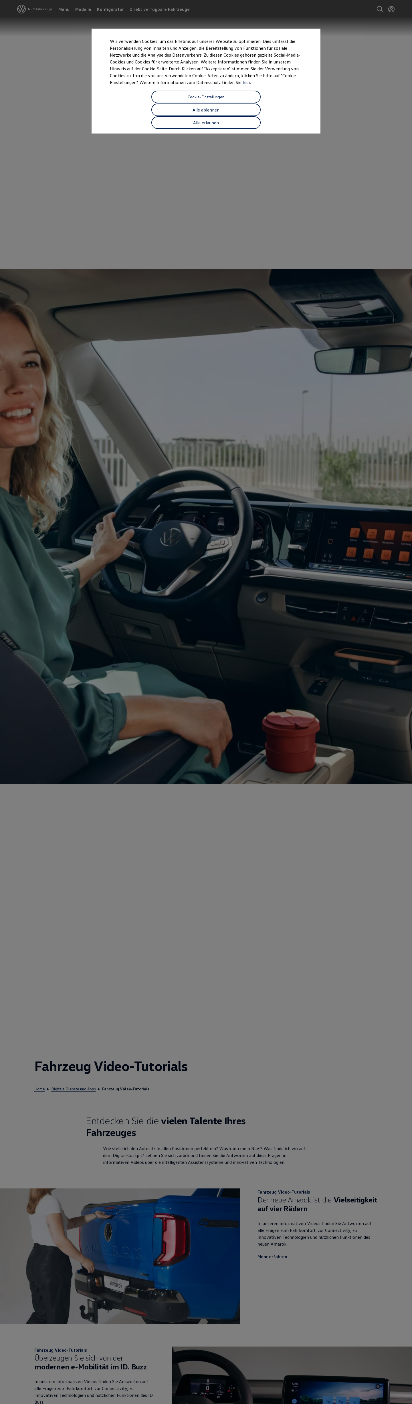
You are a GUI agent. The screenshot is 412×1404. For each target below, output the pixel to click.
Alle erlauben (268, 96)
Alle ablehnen (206, 96)
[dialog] (206, 702)
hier (246, 82)
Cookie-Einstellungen (143, 96)
